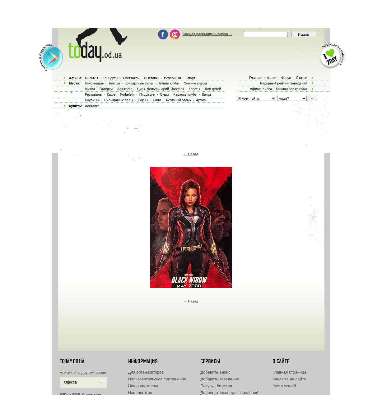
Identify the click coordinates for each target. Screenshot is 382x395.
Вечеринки (172, 78)
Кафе (111, 94)
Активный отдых (178, 100)
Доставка (92, 106)
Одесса (70, 382)
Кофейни (127, 94)
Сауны (143, 100)
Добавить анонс (215, 372)
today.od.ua (72, 361)
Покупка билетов (216, 386)
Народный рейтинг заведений (283, 83)
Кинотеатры (94, 83)
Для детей (213, 89)
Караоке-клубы (186, 94)
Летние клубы (168, 83)
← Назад (191, 154)
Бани (157, 100)
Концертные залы (139, 83)
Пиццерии (147, 94)
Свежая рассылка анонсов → (207, 34)
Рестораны (93, 94)
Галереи (106, 89)
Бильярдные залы (118, 100)
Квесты (194, 89)
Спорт (190, 78)
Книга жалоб (284, 386)
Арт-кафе (124, 89)
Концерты (110, 78)
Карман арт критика (291, 89)
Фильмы (91, 78)
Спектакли (131, 78)
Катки (206, 94)
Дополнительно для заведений (229, 392)
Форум (286, 77)
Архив (201, 100)
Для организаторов (146, 372)
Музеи (90, 89)
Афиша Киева (261, 89)
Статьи (301, 77)
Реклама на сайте (289, 379)
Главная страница (289, 372)
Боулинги (92, 100)
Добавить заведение (219, 379)
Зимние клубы (195, 83)
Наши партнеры (143, 386)
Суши (164, 94)
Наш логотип (140, 392)
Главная (255, 77)
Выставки (152, 78)
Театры (114, 83)
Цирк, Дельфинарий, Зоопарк (160, 89)
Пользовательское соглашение (157, 379)
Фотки (271, 77)
